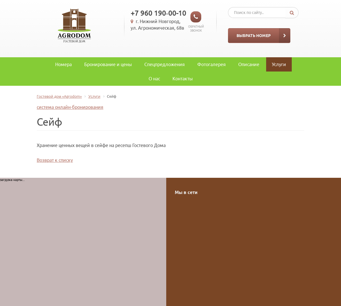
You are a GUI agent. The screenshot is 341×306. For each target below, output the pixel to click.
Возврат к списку (55, 160)
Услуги (279, 64)
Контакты (182, 78)
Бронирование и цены (108, 64)
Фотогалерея (211, 64)
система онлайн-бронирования (70, 107)
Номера (63, 64)
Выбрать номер (254, 35)
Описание (248, 64)
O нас (154, 78)
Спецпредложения (164, 64)
